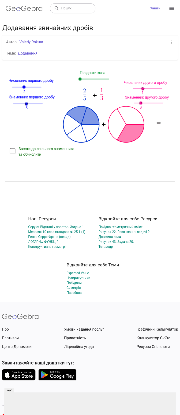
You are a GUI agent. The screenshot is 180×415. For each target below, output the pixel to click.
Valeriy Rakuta (31, 42)
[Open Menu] (171, 8)
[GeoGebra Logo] (24, 8)
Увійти (155, 8)
